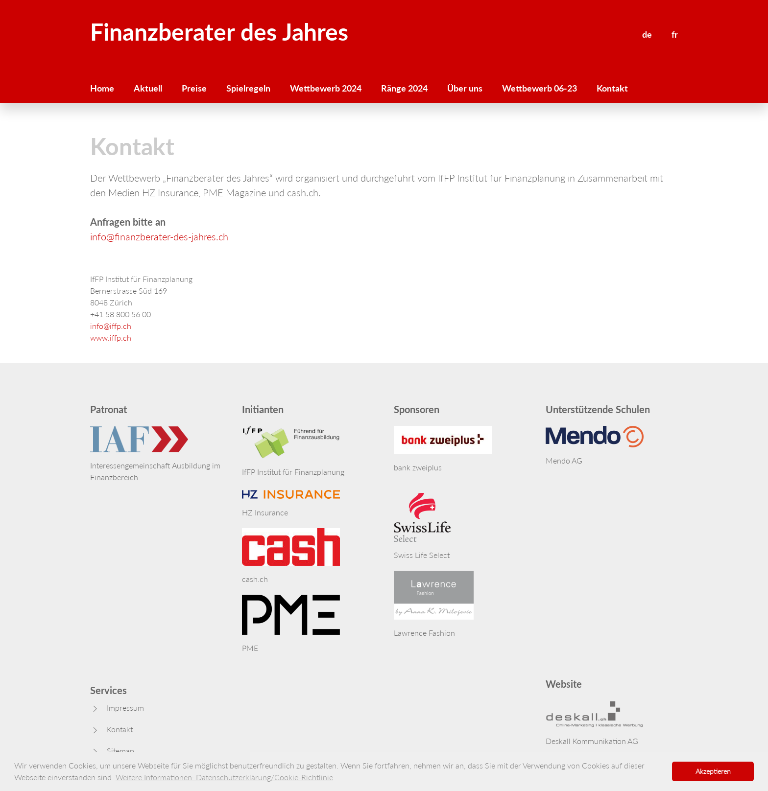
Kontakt (612, 88)
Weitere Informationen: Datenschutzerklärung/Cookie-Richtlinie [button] (224, 777)
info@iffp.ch (110, 325)
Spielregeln (248, 88)
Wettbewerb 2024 (325, 88)
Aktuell (148, 88)
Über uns (464, 88)
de (647, 34)
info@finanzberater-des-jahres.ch (159, 236)
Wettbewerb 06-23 (539, 88)
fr (675, 34)
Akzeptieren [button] (713, 771)
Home (102, 88)
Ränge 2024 (404, 88)
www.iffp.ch (110, 337)
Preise (194, 88)
